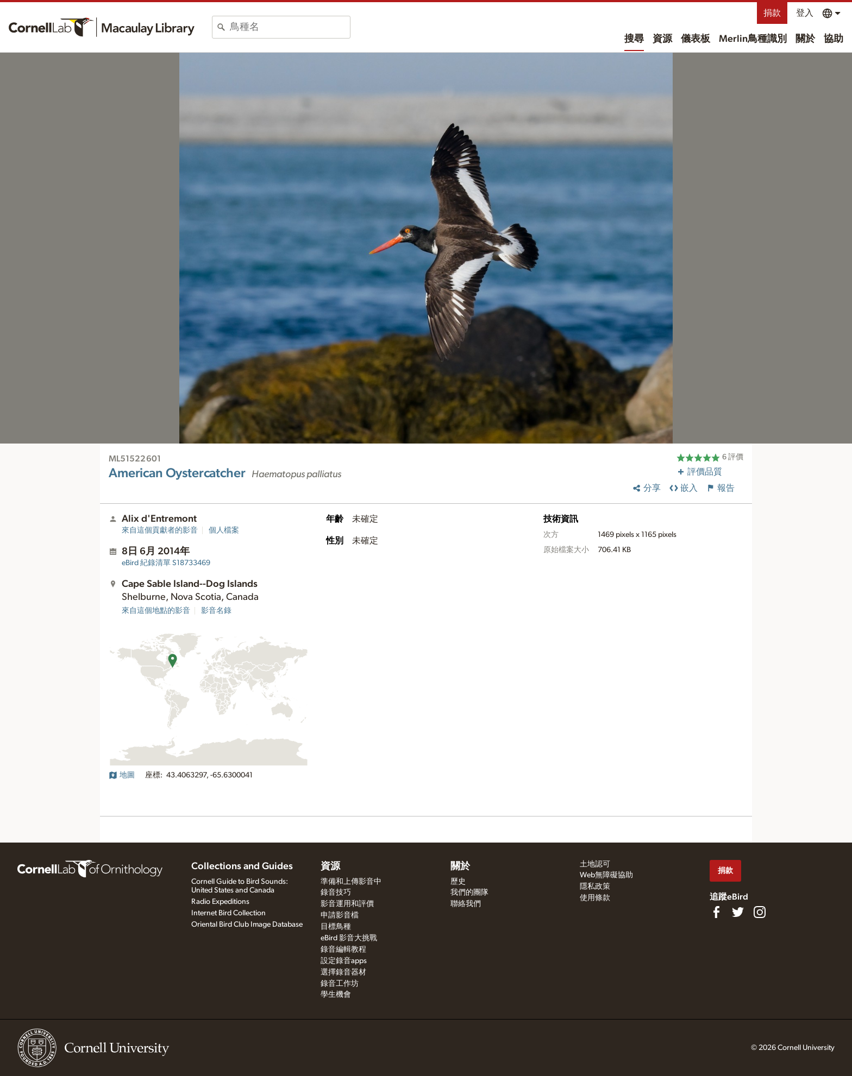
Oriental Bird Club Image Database (247, 924)
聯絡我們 (465, 904)
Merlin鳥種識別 (753, 39)
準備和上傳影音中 (351, 881)
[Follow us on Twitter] (737, 912)
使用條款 (595, 898)
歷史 (458, 881)
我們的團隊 (469, 892)
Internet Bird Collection (228, 913)
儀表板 (695, 39)
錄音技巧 (336, 892)
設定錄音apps (344, 961)
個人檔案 (224, 530)
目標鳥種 (336, 927)
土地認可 (595, 864)
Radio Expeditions (220, 902)
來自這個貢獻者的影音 (160, 530)
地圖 (122, 775)
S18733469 (166, 563)
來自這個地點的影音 (156, 611)
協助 (833, 39)
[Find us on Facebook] (716, 912)
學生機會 (336, 994)
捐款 (772, 13)
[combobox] (290, 27)
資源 (662, 39)
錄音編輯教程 (343, 949)
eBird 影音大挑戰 (349, 938)
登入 (804, 13)
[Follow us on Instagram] (759, 912)
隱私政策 (595, 886)
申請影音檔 (340, 915)
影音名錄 (216, 611)
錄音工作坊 (340, 984)
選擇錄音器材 (343, 972)
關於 (805, 39)
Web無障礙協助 (606, 875)
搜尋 (634, 39)
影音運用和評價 (347, 904)
